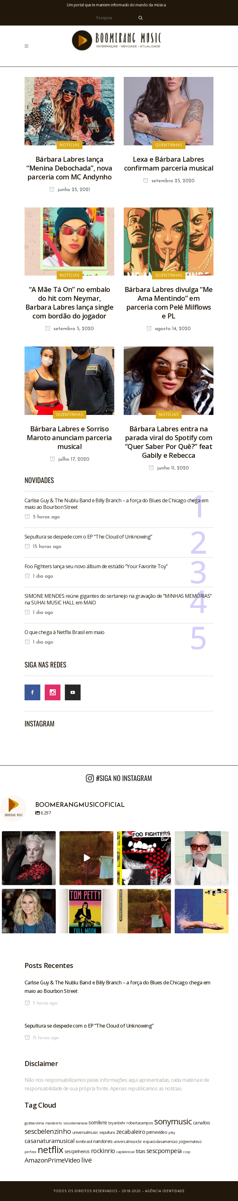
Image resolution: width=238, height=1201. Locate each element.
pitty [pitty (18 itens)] (171, 1132)
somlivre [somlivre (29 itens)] (97, 1122)
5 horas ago (42, 517)
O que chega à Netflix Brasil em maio (64, 632)
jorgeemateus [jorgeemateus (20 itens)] (190, 1141)
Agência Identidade (165, 1191)
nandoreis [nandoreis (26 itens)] (102, 1141)
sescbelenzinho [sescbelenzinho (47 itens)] (48, 1131)
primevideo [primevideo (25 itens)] (156, 1132)
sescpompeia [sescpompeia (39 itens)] (164, 1151)
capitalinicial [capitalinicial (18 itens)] (125, 1152)
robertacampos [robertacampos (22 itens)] (140, 1123)
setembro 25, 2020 (169, 181)
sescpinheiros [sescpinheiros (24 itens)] (77, 1151)
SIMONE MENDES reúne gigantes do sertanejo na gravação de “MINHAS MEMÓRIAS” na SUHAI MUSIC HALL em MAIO (118, 599)
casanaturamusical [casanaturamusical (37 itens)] (50, 1141)
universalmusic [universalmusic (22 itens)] (85, 1132)
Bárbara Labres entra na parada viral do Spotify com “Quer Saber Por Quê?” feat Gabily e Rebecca (168, 442)
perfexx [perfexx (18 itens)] (31, 1152)
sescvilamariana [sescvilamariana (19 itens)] (75, 1123)
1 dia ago (39, 576)
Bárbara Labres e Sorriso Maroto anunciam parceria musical (69, 437)
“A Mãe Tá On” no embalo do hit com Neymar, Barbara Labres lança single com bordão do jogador (69, 302)
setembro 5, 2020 (69, 328)
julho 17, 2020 (69, 459)
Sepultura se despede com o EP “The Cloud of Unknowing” (88, 536)
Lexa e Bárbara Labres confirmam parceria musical (168, 163)
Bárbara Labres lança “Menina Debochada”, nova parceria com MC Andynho (69, 167)
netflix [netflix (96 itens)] (50, 1149)
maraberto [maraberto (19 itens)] (53, 1123)
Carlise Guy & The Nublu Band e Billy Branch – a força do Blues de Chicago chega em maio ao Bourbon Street (116, 503)
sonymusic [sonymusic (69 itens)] (173, 1121)
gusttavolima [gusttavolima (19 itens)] (34, 1123)
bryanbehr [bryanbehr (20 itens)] (117, 1122)
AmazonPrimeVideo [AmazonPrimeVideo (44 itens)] (52, 1160)
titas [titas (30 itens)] (140, 1151)
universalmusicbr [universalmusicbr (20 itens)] (128, 1141)
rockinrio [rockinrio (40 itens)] (103, 1150)
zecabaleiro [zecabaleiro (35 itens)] (130, 1131)
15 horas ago (43, 546)
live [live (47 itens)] (86, 1159)
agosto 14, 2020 (168, 328)
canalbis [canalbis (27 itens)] (201, 1122)
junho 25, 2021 (69, 189)
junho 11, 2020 (169, 468)
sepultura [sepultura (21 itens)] (107, 1132)
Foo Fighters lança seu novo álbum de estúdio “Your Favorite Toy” (96, 566)
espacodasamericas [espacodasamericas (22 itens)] (160, 1141)
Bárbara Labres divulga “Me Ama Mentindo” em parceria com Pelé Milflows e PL (169, 302)
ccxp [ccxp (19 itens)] (186, 1151)
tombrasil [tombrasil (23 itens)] (84, 1141)
